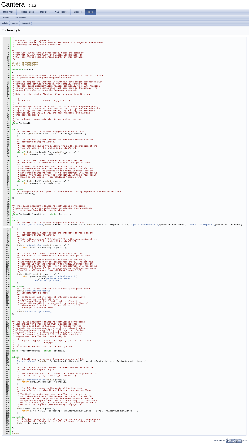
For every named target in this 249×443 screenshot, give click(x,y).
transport (26, 23)
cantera (15, 23)
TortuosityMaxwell (27, 361)
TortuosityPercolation (30, 224)
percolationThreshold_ (146, 224)
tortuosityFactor (35, 245)
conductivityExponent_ (202, 224)
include (5, 23)
